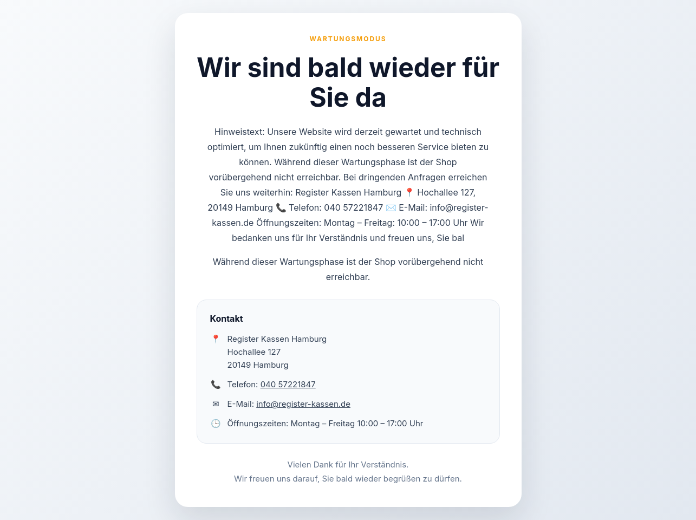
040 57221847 (288, 384)
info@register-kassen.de (303, 404)
